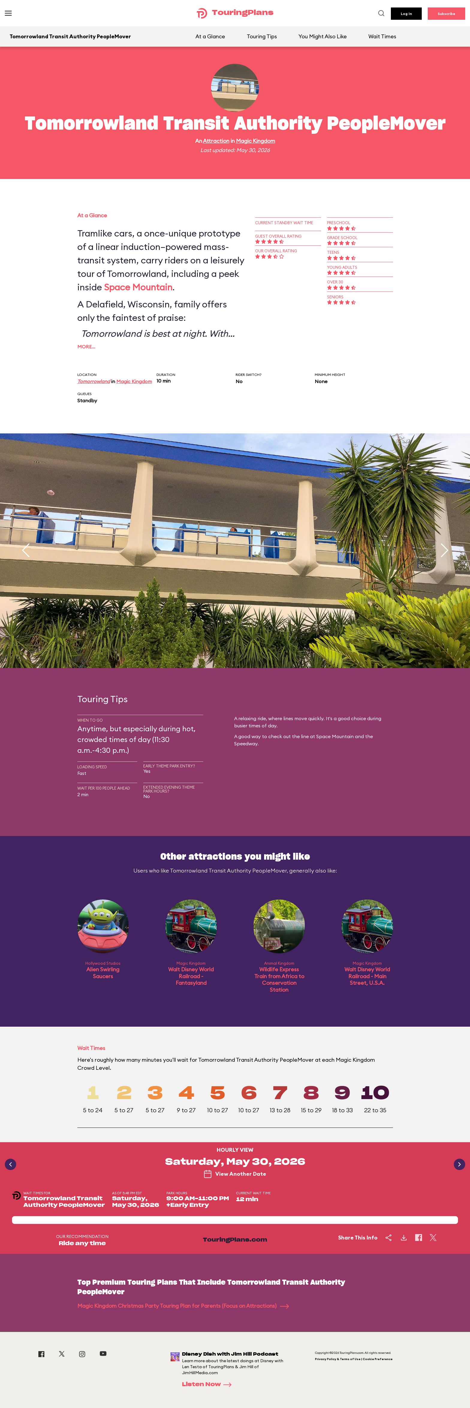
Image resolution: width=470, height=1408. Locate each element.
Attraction (216, 140)
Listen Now (208, 1384)
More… (86, 347)
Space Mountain (138, 287)
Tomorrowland (93, 381)
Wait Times (382, 36)
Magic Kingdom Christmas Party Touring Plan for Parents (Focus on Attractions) (183, 1305)
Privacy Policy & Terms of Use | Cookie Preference (354, 1359)
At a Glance (210, 36)
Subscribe (446, 13)
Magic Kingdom (255, 140)
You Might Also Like (323, 36)
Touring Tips (262, 36)
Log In (406, 13)
